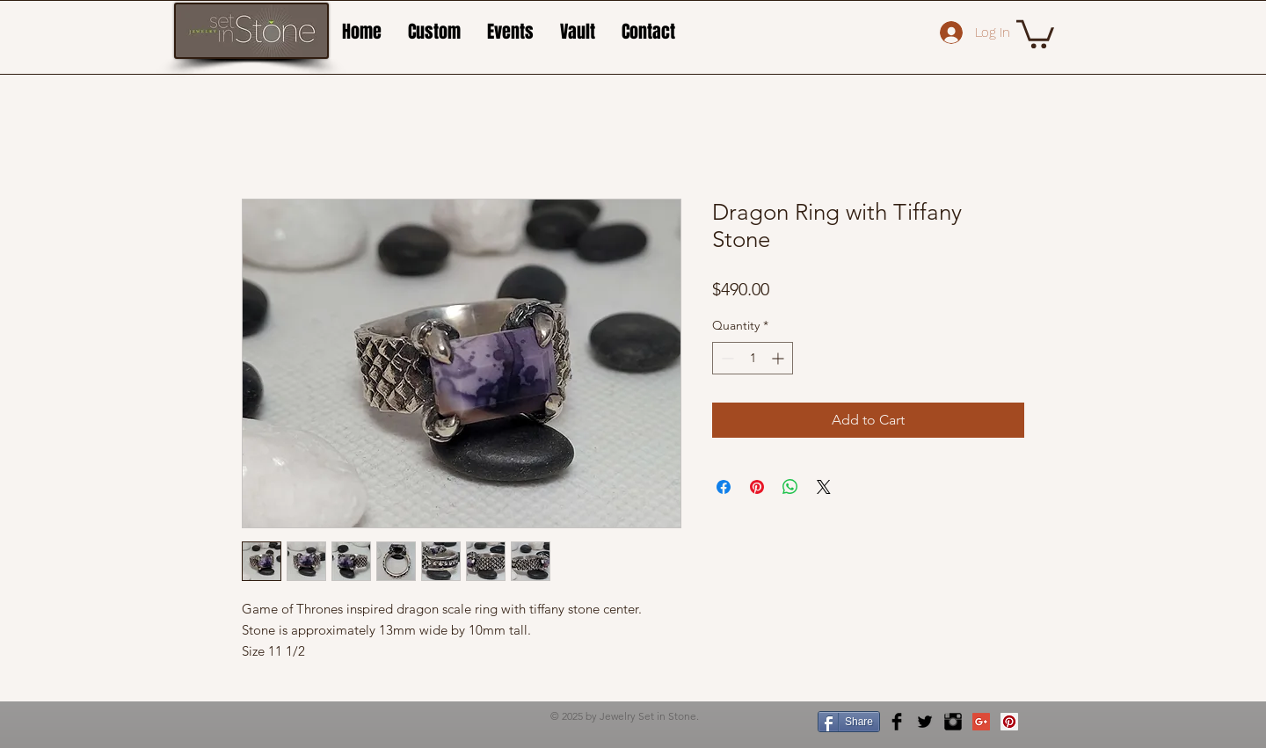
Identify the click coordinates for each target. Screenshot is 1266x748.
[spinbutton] (752, 358)
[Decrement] (726, 358)
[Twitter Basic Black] (925, 721)
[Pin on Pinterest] (757, 486)
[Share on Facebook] (723, 486)
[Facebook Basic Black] (897, 721)
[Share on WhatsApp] (790, 486)
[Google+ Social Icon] (981, 721)
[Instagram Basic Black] (953, 721)
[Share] (849, 721)
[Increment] (779, 358)
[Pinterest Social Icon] (1009, 721)
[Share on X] (823, 486)
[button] (1035, 32)
